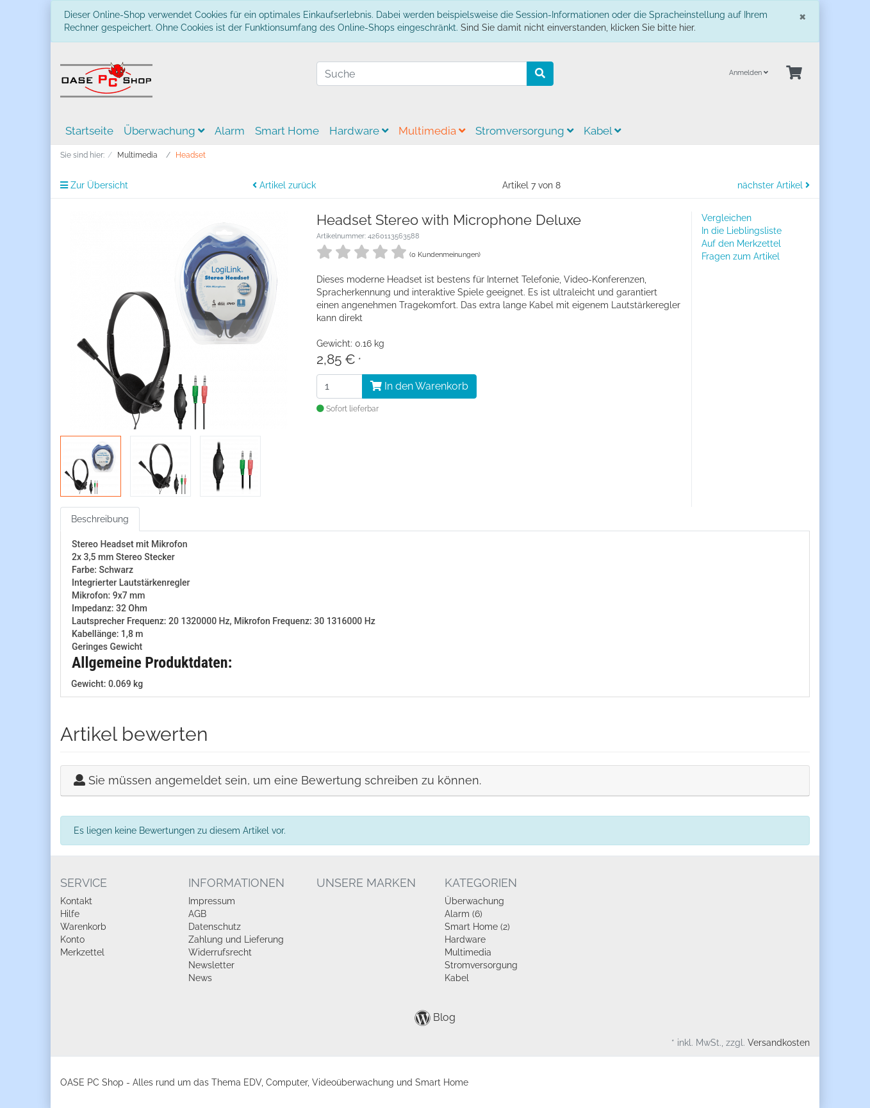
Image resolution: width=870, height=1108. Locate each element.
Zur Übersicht (94, 185)
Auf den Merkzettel (741, 243)
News (200, 978)
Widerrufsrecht (220, 952)
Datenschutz (214, 927)
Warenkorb (83, 927)
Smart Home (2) (477, 927)
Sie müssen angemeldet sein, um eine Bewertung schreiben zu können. (284, 780)
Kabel (602, 130)
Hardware (358, 130)
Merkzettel (82, 952)
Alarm (230, 130)
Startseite (89, 130)
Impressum (211, 901)
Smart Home (287, 130)
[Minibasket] (794, 73)
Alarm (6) (463, 914)
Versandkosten (779, 1043)
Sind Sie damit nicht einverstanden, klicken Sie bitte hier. (578, 27)
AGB (197, 914)
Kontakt (76, 901)
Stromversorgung (524, 130)
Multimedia (431, 130)
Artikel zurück (284, 185)
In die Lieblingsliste (742, 231)
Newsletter (211, 965)
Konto (72, 939)
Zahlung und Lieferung (236, 939)
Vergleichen (726, 218)
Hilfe (69, 914)
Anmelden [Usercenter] (748, 73)
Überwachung (164, 130)
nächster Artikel (773, 185)
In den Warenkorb (419, 386)
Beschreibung (100, 519)
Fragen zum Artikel (741, 256)
